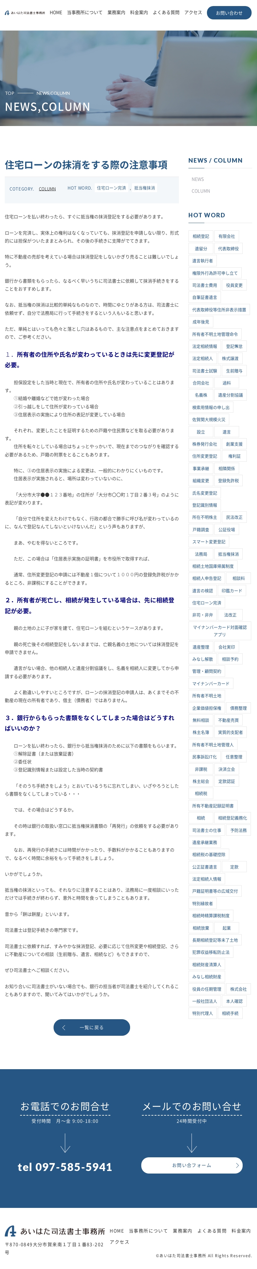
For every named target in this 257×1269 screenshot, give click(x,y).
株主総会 (201, 781)
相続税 (201, 793)
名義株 (201, 395)
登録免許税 (228, 481)
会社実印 (226, 647)
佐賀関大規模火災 (208, 419)
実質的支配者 (230, 732)
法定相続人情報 (206, 879)
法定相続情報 (204, 346)
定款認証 (226, 781)
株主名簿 (201, 732)
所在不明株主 (204, 517)
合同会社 (201, 383)
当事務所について (85, 12)
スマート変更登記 (208, 542)
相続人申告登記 (206, 578)
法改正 (230, 615)
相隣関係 (226, 468)
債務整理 (238, 708)
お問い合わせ (229, 13)
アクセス (193, 12)
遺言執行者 (202, 261)
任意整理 (234, 757)
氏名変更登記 (204, 493)
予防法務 (238, 830)
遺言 (227, 432)
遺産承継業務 (204, 842)
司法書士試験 (204, 371)
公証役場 (226, 530)
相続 (201, 818)
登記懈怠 (234, 346)
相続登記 (201, 236)
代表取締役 (228, 249)
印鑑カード (232, 591)
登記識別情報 (204, 505)
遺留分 (201, 249)
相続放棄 (201, 928)
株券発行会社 (204, 444)
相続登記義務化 (232, 818)
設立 (201, 432)
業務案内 (116, 12)
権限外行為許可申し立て (215, 273)
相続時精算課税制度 (211, 916)
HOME (56, 12)
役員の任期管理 (206, 989)
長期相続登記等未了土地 (215, 940)
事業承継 (201, 468)
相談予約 (230, 659)
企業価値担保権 (206, 708)
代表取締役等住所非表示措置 (219, 310)
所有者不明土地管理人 (213, 745)
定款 (234, 867)
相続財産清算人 (206, 965)
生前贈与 (234, 371)
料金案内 (139, 12)
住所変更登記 (204, 456)
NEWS (198, 179)
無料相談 (201, 720)
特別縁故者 (202, 903)
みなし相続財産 (206, 977)
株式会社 (238, 989)
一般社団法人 (204, 1001)
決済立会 (226, 769)
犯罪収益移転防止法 (211, 952)
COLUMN (47, 189)
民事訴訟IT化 (204, 757)
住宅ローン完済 (111, 188)
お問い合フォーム (191, 1165)
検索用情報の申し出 (211, 407)
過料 (227, 383)
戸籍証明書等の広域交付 (215, 891)
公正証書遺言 (204, 867)
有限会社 (226, 236)
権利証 (234, 456)
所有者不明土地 (206, 696)
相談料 (238, 578)
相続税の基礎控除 (208, 854)
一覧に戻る (92, 1027)
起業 (227, 928)
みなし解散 (202, 659)
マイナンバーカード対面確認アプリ (220, 631)
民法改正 (234, 517)
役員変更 (234, 285)
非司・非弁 (202, 615)
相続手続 (230, 1013)
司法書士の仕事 (206, 830)
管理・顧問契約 (206, 671)
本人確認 (234, 1001)
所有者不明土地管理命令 (215, 334)
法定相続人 (202, 358)
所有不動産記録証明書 (213, 806)
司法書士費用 (204, 285)
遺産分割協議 (230, 395)
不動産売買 (228, 720)
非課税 (201, 769)
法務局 (201, 554)
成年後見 (201, 322)
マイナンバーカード (211, 684)
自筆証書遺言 (204, 297)
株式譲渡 (230, 358)
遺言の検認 (202, 591)
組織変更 (201, 481)
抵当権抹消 (144, 188)
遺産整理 (201, 647)
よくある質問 (166, 12)
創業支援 (234, 444)
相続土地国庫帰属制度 (213, 566)
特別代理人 (202, 1013)
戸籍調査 (201, 530)
